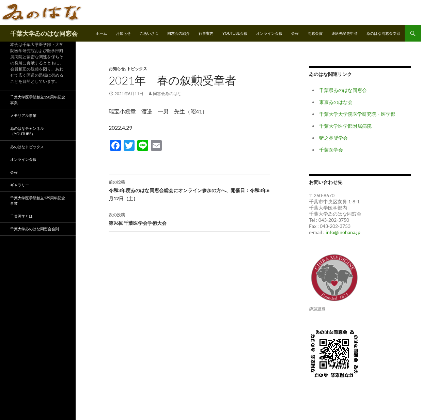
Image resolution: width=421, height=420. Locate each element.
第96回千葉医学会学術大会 (189, 218)
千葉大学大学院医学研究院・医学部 (357, 114)
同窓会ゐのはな (167, 93)
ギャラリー (19, 185)
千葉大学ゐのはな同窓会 (44, 33)
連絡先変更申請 (344, 33)
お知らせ (123, 33)
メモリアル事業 (23, 115)
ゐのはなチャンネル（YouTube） (27, 131)
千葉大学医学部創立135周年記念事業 (37, 201)
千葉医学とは (21, 216)
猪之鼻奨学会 (333, 138)
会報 (295, 33)
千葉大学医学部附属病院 (345, 126)
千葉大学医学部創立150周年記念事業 (37, 100)
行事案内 (206, 33)
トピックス (137, 68)
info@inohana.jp (343, 232)
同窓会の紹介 (178, 33)
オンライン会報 (269, 33)
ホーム (101, 33)
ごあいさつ (149, 33)
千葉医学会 (331, 150)
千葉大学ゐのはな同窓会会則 (34, 229)
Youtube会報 (234, 33)
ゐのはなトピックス (27, 146)
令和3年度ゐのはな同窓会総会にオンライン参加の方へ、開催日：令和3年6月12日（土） (189, 189)
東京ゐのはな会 (336, 102)
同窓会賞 (315, 33)
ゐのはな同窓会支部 (383, 33)
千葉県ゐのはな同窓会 (343, 90)
